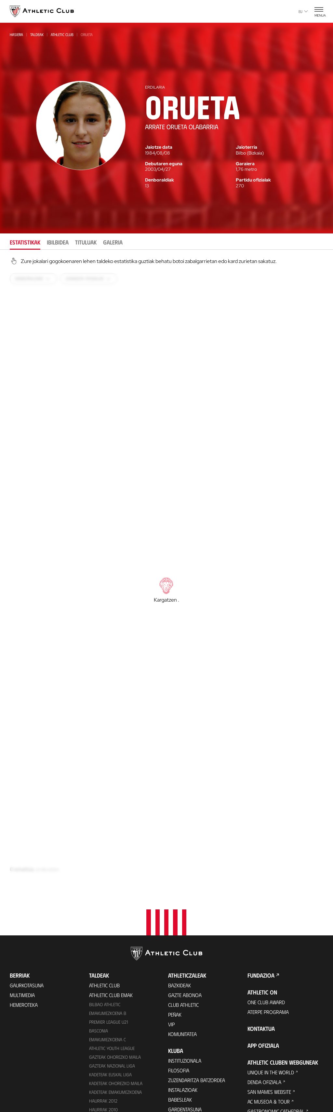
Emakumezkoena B (107, 868)
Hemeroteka (24, 860)
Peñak (174, 870)
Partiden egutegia (109, 1028)
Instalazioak (182, 945)
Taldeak (37, 34)
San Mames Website (269, 947)
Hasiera (16, 34)
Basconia (98, 886)
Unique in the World (270, 928)
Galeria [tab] (113, 242)
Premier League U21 (108, 877)
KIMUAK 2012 (101, 991)
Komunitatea (182, 889)
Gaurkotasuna (27, 841)
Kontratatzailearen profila (200, 994)
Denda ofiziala (106, 1100)
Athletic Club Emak (111, 850)
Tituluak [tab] (86, 242)
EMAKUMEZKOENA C (107, 895)
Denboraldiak (159, 180)
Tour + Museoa (106, 1074)
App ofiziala (263, 901)
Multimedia (22, 850)
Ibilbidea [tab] (58, 242)
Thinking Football (268, 986)
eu (303, 11)
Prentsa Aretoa (186, 974)
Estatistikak (181, 1059)
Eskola (255, 1045)
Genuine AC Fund (107, 1018)
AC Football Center (269, 1006)
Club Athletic (183, 860)
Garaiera (245, 164)
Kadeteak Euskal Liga (110, 930)
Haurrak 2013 (103, 974)
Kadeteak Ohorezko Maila (115, 939)
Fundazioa (260, 830)
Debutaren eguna (163, 164)
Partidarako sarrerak (115, 1054)
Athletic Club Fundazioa (275, 976)
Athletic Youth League (112, 903)
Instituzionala (184, 916)
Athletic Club (62, 34)
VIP (171, 880)
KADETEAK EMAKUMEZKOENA (115, 947)
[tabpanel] (166, 578)
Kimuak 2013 (101, 1000)
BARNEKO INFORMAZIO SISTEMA (201, 984)
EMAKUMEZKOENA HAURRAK (115, 982)
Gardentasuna (185, 965)
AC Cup (254, 1025)
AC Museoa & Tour (268, 957)
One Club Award (266, 858)
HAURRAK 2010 (103, 965)
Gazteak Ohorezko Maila (115, 912)
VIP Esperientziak (108, 1064)
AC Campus (259, 1015)
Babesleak (180, 955)
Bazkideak (179, 841)
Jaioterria (246, 147)
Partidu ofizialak (253, 180)
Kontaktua (261, 884)
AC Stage (257, 1035)
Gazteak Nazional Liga (112, 921)
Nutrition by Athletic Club (277, 1054)
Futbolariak (182, 1040)
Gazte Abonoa (185, 850)
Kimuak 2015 (101, 1009)
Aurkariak (180, 1050)
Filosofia (178, 926)
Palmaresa (180, 1030)
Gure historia (184, 1021)
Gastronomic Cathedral (275, 967)
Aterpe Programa (268, 867)
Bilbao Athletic (104, 860)
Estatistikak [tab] (25, 242)
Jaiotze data (158, 147)
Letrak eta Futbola (269, 996)
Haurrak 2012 (103, 956)
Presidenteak (183, 1069)
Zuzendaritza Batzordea (196, 935)
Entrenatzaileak (186, 1079)
